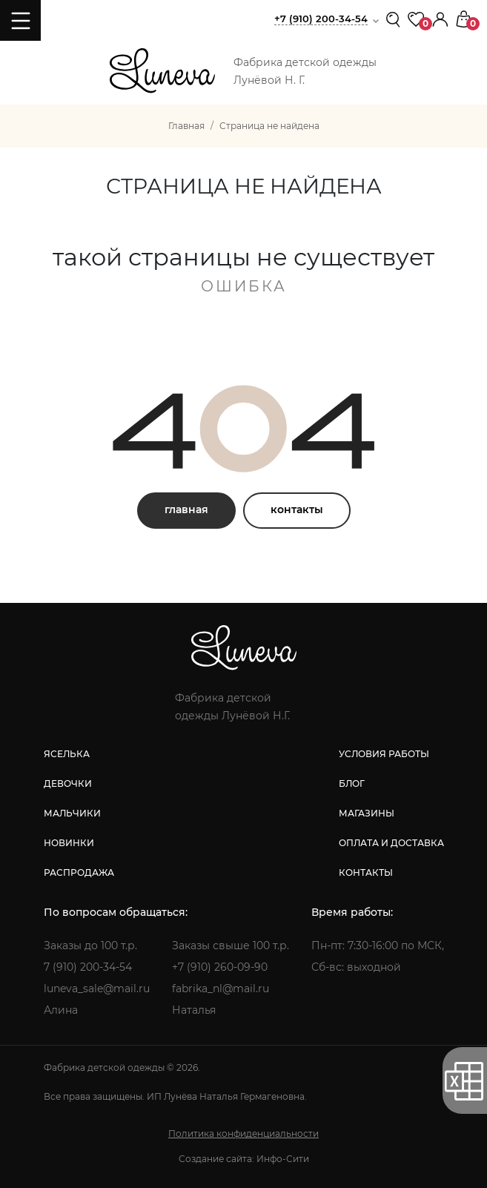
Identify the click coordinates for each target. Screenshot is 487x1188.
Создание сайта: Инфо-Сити (244, 1158)
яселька (67, 753)
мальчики (72, 813)
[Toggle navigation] (20, 20)
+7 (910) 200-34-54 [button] (321, 18)
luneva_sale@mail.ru (97, 988)
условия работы (384, 753)
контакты (297, 509)
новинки (69, 842)
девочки (68, 783)
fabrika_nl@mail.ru (220, 988)
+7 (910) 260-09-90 (220, 967)
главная (186, 509)
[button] (440, 18)
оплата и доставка (391, 842)
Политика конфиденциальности (243, 1133)
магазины (366, 813)
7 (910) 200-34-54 (88, 967)
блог (352, 783)
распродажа (79, 872)
